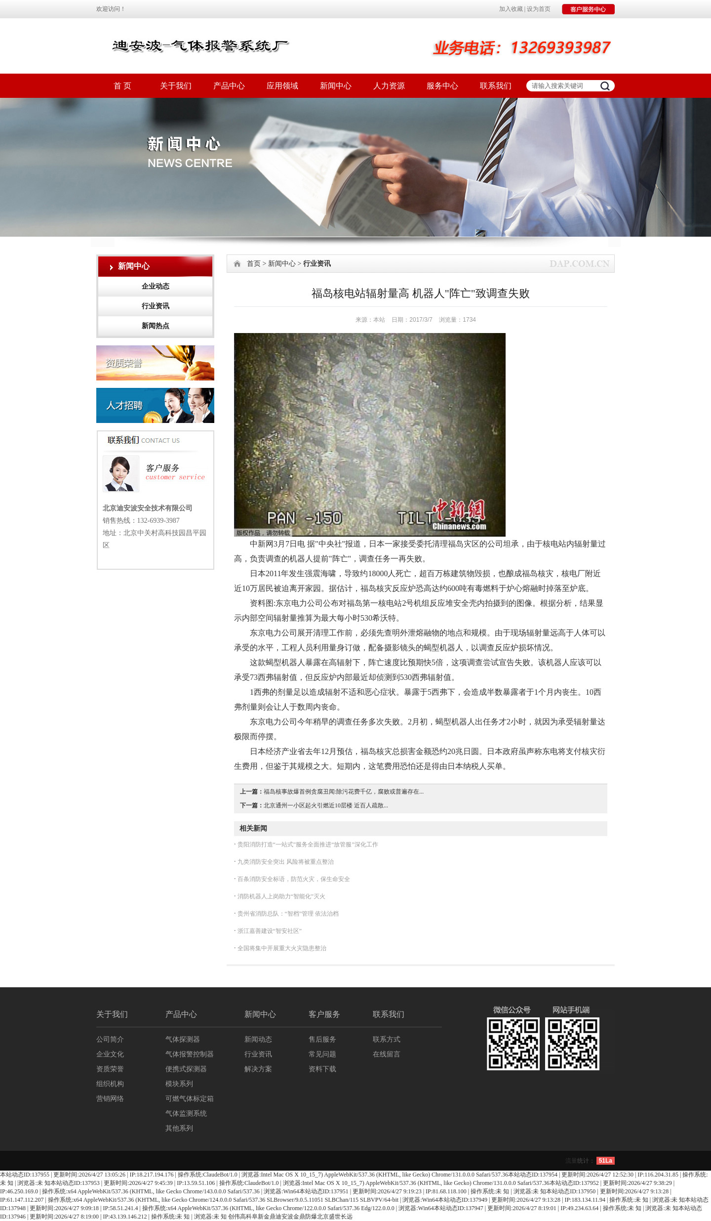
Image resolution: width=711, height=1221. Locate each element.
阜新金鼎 (264, 1216)
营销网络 (110, 1098)
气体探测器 (182, 1039)
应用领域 (282, 86)
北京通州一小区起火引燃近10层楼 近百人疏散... (326, 805)
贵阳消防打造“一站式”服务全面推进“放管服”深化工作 (307, 844)
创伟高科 (240, 1216)
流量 (571, 1160)
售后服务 (322, 1039)
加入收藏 (511, 8)
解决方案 (258, 1069)
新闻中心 (336, 86)
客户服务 (324, 1014)
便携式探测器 (186, 1069)
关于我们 (176, 86)
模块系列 (179, 1084)
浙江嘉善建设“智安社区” (269, 930)
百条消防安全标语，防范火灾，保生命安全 (293, 879)
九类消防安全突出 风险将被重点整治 (285, 861)
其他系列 (179, 1128)
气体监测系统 (186, 1113)
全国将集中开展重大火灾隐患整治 (281, 948)
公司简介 (110, 1039)
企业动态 (155, 286)
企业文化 (110, 1054)
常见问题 (322, 1054)
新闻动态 (258, 1039)
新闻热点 (155, 326)
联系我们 (496, 86)
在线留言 (386, 1054)
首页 (254, 263)
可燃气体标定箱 (189, 1098)
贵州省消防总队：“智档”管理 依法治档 (287, 913)
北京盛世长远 (335, 1216)
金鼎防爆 (305, 1216)
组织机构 (110, 1084)
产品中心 (229, 86)
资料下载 (322, 1069)
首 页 (122, 86)
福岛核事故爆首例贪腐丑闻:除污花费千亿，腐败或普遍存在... (344, 791)
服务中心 (442, 86)
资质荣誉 (110, 1069)
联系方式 (386, 1039)
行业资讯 (155, 306)
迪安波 (284, 1216)
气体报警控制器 (189, 1054)
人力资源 (389, 86)
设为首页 (539, 8)
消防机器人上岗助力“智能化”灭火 (281, 896)
